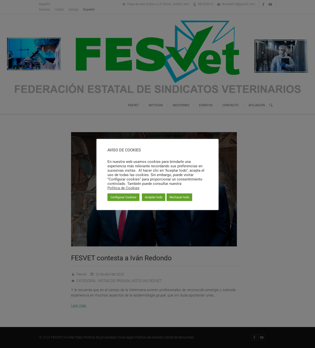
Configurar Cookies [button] (123, 197)
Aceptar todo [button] (153, 197)
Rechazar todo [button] (179, 197)
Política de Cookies (123, 188)
